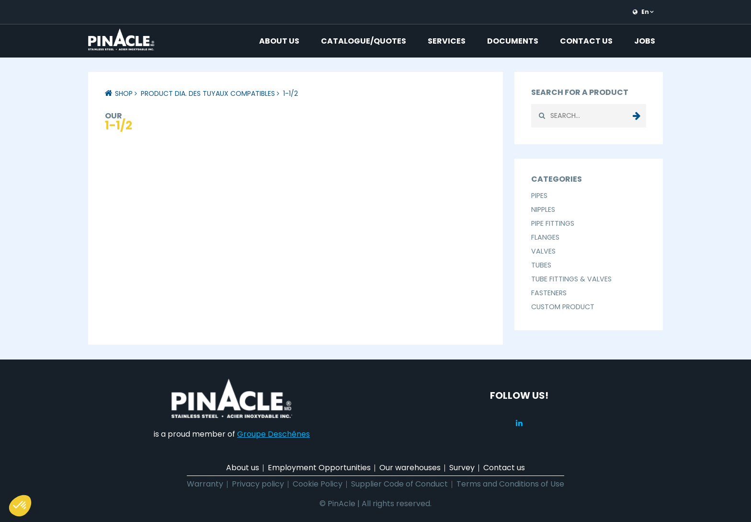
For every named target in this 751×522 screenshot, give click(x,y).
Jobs (644, 40)
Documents (512, 40)
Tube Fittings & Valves (571, 279)
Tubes (541, 265)
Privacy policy (258, 483)
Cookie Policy (317, 483)
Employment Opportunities (319, 467)
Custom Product (562, 307)
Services (447, 40)
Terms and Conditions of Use (510, 483)
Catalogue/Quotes (363, 40)
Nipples (543, 209)
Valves (543, 251)
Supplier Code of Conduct (399, 483)
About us (279, 40)
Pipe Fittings (552, 223)
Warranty (205, 483)
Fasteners (549, 293)
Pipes (539, 195)
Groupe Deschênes (273, 434)
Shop (124, 93)
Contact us (586, 40)
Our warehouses (410, 467)
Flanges (545, 237)
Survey (462, 467)
